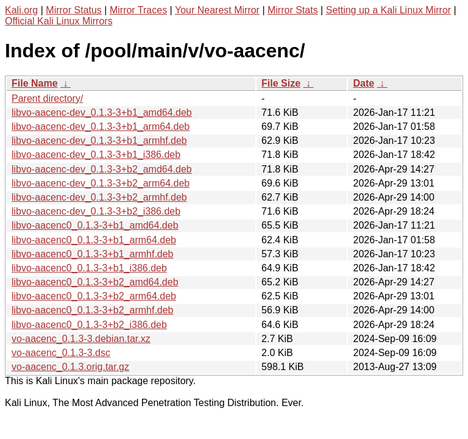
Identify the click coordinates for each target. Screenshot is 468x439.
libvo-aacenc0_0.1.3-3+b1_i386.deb (89, 268)
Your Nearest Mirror (217, 10)
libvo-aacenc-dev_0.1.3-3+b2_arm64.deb (101, 183)
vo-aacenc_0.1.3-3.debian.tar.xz (81, 339)
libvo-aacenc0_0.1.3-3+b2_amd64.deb (95, 282)
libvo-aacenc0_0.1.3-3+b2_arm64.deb (94, 296)
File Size (280, 83)
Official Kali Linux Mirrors (59, 21)
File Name (35, 83)
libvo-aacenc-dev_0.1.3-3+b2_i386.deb (96, 211)
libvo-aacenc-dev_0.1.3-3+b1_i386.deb (96, 154)
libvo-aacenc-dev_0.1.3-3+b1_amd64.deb (102, 112)
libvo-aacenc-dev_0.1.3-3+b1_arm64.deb (101, 126)
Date (363, 83)
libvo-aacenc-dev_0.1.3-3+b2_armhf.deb (99, 197)
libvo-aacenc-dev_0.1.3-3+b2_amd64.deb (102, 169)
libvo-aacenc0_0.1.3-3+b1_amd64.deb (95, 225)
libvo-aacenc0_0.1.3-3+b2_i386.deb (89, 324)
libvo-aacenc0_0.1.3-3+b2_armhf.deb (93, 310)
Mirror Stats (293, 10)
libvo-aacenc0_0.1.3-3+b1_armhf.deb (93, 254)
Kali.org (21, 10)
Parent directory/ (47, 98)
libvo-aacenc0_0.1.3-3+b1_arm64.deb (94, 240)
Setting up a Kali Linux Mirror (388, 10)
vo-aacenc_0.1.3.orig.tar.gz (70, 367)
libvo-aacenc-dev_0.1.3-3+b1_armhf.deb (99, 140)
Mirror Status (74, 10)
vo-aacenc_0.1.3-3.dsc (61, 353)
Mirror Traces (138, 10)
